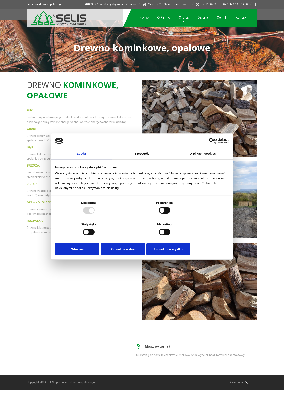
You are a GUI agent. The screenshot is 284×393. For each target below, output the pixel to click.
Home (144, 18)
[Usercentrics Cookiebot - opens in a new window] (211, 152)
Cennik (222, 18)
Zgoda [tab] (81, 165)
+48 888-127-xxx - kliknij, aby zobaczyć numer (104, 4)
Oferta (184, 18)
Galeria (202, 18)
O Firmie (163, 18)
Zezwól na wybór (142, 238)
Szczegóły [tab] (142, 165)
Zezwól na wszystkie (200, 238)
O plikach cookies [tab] (203, 165)
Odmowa (83, 238)
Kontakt (241, 18)
